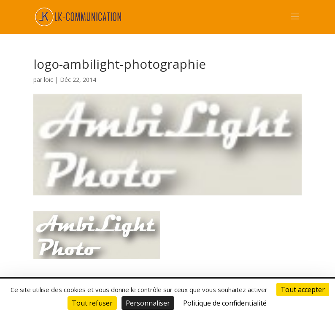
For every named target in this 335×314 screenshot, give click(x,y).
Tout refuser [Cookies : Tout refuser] (92, 303)
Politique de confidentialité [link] (225, 303)
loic (48, 80)
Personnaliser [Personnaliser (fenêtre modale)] (148, 303)
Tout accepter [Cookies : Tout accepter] (303, 289)
